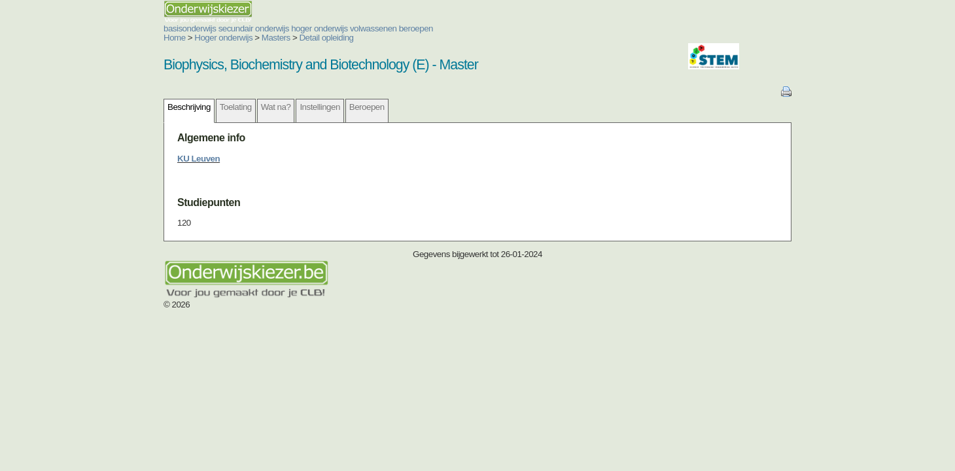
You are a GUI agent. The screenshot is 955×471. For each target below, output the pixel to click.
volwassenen (295, 28)
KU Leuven (120, 159)
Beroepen (288, 107)
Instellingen (241, 107)
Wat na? (197, 107)
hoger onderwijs (241, 28)
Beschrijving (110, 107)
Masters (197, 38)
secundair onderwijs (175, 28)
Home (96, 38)
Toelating (157, 107)
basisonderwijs (111, 28)
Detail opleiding (247, 38)
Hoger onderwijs (145, 38)
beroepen (338, 28)
